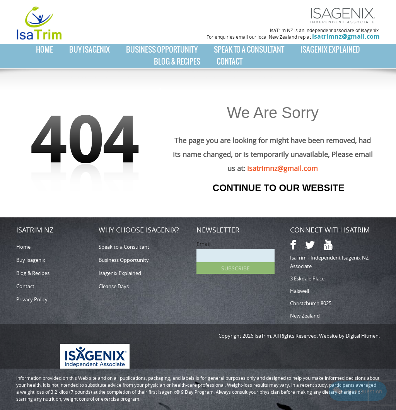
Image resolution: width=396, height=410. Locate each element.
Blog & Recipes (177, 61)
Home (44, 49)
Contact (229, 61)
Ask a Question (357, 391)
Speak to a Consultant (249, 49)
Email (203, 244)
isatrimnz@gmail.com (346, 36)
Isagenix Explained (330, 49)
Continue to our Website (279, 188)
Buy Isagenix (89, 49)
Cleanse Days (114, 286)
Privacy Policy (32, 299)
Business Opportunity (162, 49)
